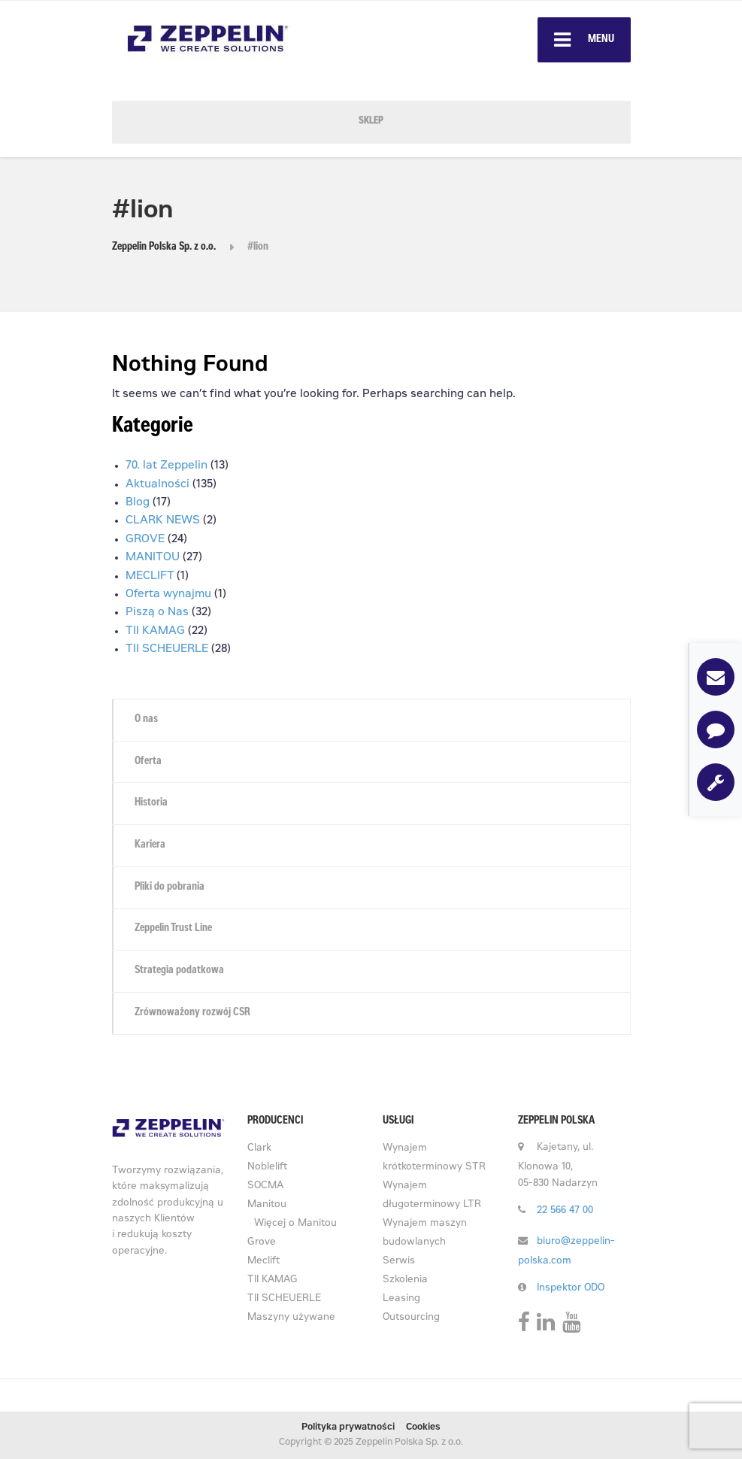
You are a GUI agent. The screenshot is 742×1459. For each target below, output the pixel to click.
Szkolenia (405, 1280)
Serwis (399, 1261)
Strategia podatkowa (179, 971)
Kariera (150, 845)
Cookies (423, 1427)
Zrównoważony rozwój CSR (192, 1013)
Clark (259, 1149)
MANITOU (153, 557)
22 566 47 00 (565, 1211)
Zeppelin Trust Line (173, 929)
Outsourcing (411, 1318)
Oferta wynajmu (168, 594)
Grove (261, 1243)
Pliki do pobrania (169, 887)
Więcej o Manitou (295, 1224)
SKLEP (371, 121)
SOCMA (265, 1186)
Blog (138, 502)
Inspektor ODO (570, 1289)
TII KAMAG (155, 631)
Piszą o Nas (157, 612)
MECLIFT (150, 576)
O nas (146, 719)
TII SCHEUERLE (167, 649)
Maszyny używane (291, 1318)
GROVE (145, 539)
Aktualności (157, 484)
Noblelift (267, 1167)
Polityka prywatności (348, 1427)
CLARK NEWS (163, 520)
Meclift (263, 1261)
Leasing (401, 1299)
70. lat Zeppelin (166, 466)
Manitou (266, 1205)
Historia (151, 803)
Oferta (148, 762)
